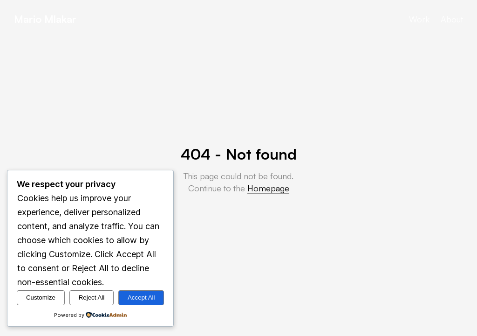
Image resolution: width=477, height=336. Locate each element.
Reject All (92, 297)
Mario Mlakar (45, 19)
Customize (40, 297)
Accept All (141, 297)
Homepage (268, 188)
